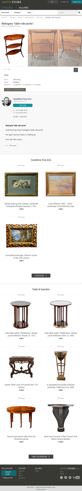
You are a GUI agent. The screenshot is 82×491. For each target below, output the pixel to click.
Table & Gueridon (29, 17)
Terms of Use (30, 487)
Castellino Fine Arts (22, 98)
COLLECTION (23, 117)
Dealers (37, 471)
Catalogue (12, 17)
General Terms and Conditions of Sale (45, 487)
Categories (21, 471)
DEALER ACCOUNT (7, 468)
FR (61, 2)
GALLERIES (24, 7)
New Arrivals (5, 12)
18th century (39, 17)
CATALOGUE (7, 7)
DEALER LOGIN (8, 473)
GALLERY (15, 117)
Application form (8, 478)
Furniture (20, 17)
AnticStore (4, 17)
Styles (20, 473)
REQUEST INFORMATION (15, 90)
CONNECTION (77, 2)
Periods (20, 476)
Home (61, 472)
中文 (67, 2)
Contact (62, 474)
